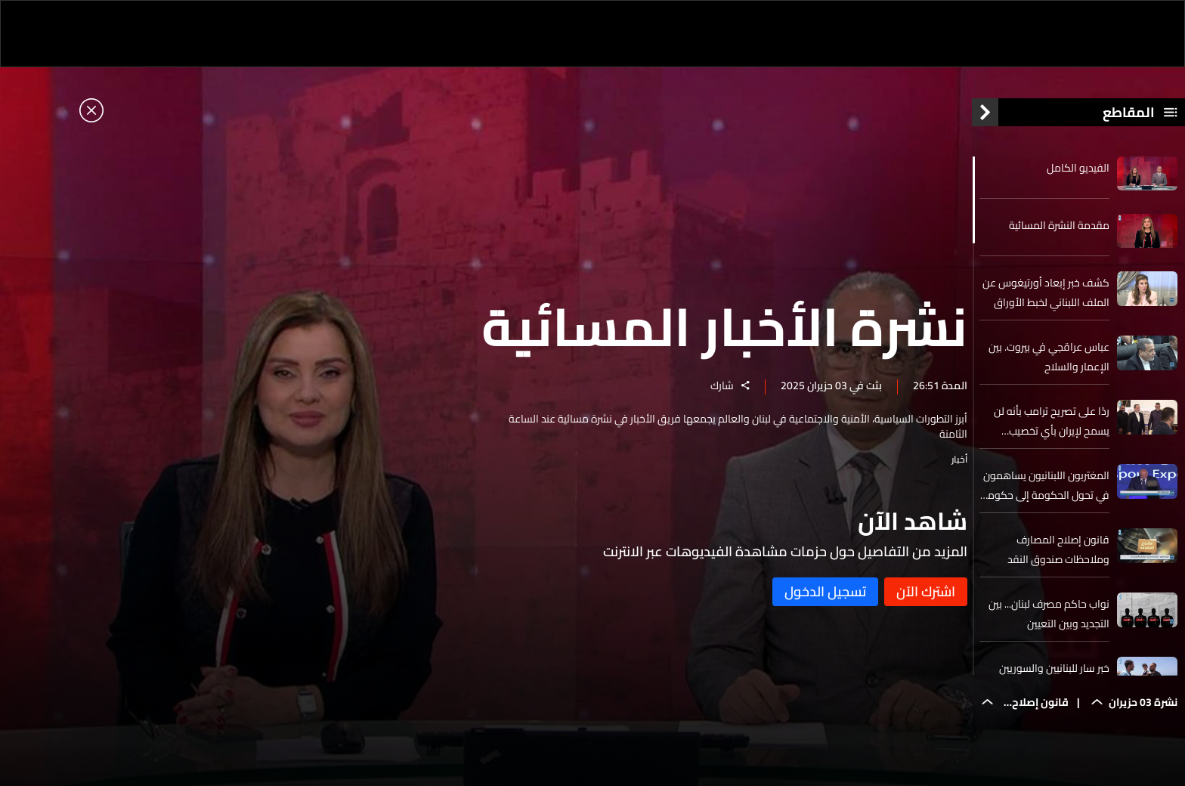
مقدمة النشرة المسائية (1059, 229)
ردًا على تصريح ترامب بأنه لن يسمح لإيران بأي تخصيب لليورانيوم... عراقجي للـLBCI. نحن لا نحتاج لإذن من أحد (1050, 425)
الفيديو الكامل (1078, 171)
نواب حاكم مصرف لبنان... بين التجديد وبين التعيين (1049, 618)
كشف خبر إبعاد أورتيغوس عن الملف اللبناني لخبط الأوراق (1045, 297)
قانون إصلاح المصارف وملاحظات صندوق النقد (1058, 554)
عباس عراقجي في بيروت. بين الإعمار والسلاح (1049, 361)
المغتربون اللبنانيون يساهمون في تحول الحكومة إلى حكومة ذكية (1045, 489)
